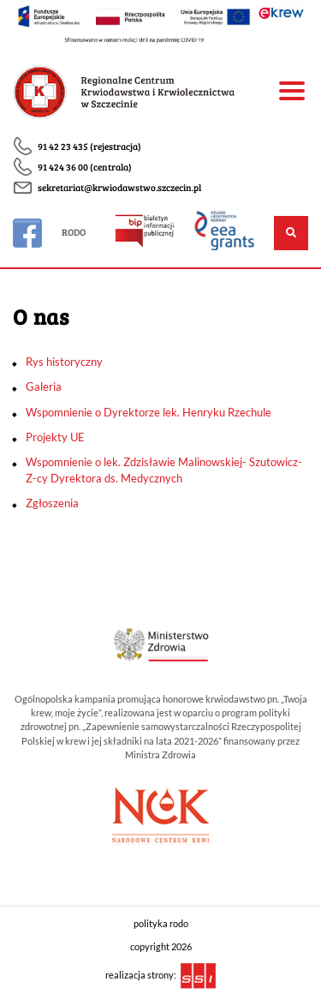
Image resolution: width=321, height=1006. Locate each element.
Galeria (44, 386)
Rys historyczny (64, 361)
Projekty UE (55, 437)
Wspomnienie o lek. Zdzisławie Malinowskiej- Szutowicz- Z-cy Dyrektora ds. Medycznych (164, 470)
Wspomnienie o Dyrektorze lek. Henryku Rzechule (148, 412)
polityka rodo (161, 924)
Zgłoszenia (52, 503)
